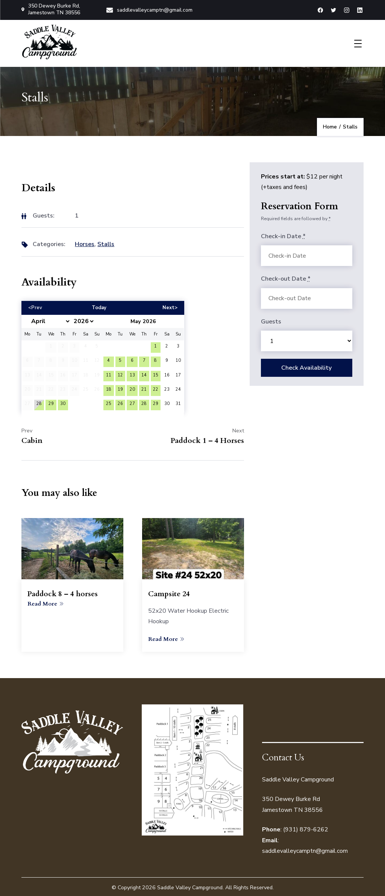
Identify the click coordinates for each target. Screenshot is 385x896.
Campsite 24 (169, 593)
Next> (169, 306)
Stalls (105, 243)
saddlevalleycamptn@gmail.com (149, 9)
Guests (271, 320)
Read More (45, 602)
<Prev (35, 306)
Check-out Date (286, 277)
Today (99, 306)
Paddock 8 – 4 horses (63, 593)
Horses (84, 243)
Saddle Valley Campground (190, 886)
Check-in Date (283, 235)
